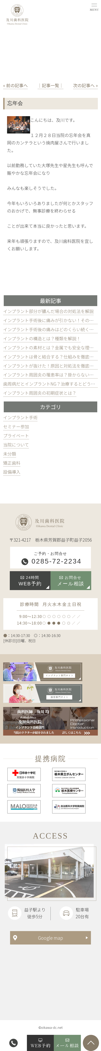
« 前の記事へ (15, 85)
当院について (16, 444)
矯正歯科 (11, 463)
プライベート (16, 435)
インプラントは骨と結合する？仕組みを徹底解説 (50, 356)
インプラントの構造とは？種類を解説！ (42, 338)
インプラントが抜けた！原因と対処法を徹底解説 (50, 366)
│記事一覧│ (50, 85)
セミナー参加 (16, 426)
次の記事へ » (85, 85)
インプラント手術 (20, 417)
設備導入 (11, 472)
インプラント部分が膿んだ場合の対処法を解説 (48, 311)
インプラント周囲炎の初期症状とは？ (39, 393)
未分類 (9, 454)
